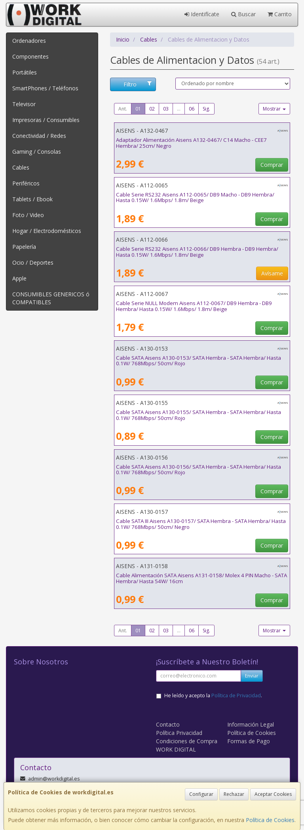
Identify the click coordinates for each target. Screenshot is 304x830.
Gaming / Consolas (36, 151)
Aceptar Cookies (273, 794)
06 (191, 108)
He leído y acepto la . (213, 695)
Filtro (138, 84)
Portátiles (24, 72)
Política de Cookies (270, 820)
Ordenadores (29, 40)
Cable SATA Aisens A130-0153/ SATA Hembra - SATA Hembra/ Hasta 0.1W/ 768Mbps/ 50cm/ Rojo (198, 360)
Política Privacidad (179, 733)
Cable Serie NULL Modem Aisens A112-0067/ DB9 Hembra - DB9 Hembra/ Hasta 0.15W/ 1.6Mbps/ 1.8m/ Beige (194, 306)
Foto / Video (28, 215)
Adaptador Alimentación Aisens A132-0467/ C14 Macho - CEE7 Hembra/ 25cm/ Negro (191, 142)
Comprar (271, 164)
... (178, 108)
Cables (20, 167)
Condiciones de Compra (186, 741)
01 (138, 108)
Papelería (24, 246)
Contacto (168, 724)
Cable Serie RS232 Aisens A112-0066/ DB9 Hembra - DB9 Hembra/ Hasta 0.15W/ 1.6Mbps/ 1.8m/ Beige (197, 251)
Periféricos (26, 183)
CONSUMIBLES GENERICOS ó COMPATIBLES (50, 298)
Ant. (122, 108)
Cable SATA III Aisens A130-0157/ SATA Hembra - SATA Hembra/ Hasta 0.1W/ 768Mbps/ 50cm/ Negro (201, 523)
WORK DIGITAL (176, 749)
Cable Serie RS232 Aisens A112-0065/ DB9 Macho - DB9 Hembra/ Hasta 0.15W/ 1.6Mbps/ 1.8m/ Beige (195, 197)
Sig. (206, 108)
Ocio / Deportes (32, 262)
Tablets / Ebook (32, 199)
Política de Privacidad (236, 695)
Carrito (280, 14)
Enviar (251, 675)
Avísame (272, 273)
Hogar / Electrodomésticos (46, 231)
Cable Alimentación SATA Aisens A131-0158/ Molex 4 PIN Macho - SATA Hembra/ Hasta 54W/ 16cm (201, 578)
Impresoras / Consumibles (46, 120)
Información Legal (250, 724)
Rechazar (234, 794)
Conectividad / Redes (39, 135)
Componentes (30, 56)
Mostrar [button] (274, 108)
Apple (19, 278)
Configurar (201, 794)
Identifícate (201, 14)
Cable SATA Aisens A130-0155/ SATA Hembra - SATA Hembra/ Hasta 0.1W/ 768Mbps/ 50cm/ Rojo (198, 415)
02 (152, 108)
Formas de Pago (248, 741)
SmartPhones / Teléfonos (45, 88)
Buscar (243, 14)
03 (166, 108)
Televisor (24, 104)
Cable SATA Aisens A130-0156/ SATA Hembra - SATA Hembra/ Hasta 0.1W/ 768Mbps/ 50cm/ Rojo (198, 469)
